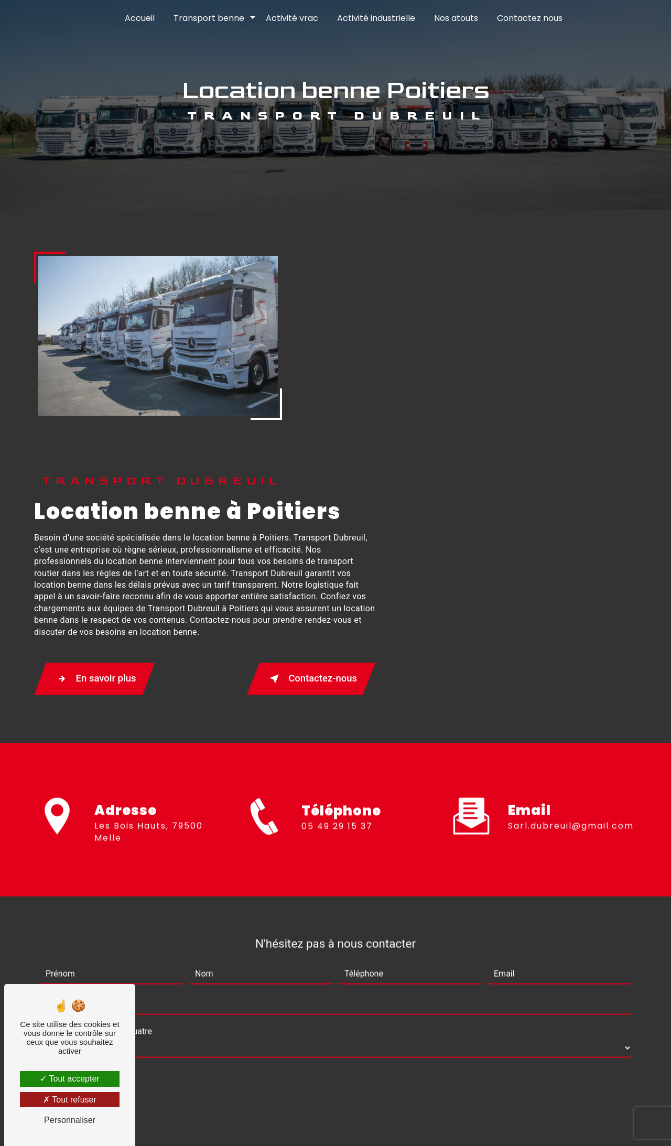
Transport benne (209, 18)
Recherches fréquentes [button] (336, 1102)
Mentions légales (368, 1123)
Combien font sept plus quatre (95, 800)
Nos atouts (456, 18)
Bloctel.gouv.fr (379, 1047)
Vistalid (200, 1123)
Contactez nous (529, 18)
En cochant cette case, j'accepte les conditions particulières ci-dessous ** (186, 934)
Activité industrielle (376, 18)
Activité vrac (292, 18)
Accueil (140, 18)
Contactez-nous (569, 461)
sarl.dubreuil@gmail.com (571, 595)
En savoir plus (359, 461)
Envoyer (347, 968)
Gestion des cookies (452, 1123)
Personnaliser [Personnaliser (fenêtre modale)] (69, 1120)
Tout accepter (69, 1078)
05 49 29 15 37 (337, 622)
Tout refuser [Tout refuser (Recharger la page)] (69, 1099)
